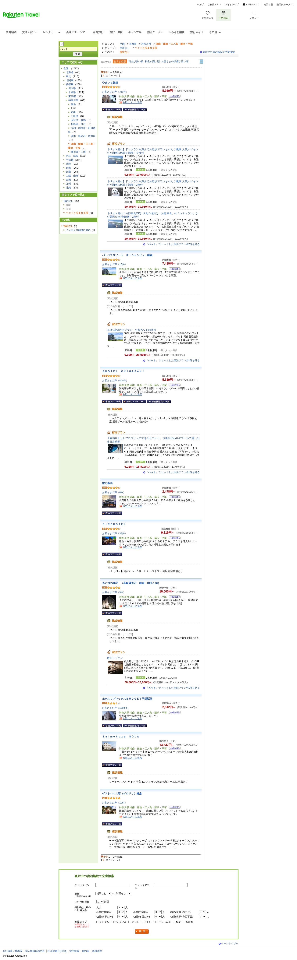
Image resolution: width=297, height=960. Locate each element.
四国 (68, 179)
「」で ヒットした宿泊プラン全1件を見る (173, 360)
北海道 (69, 72)
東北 (68, 76)
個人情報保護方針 (35, 951)
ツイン (147, 921)
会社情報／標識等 (12, 951)
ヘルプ (200, 4)
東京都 (72, 96)
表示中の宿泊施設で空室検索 (219, 52)
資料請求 (97, 951)
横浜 (73, 104)
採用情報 (74, 951)
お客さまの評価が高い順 (174, 61)
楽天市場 (268, 4)
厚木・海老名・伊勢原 (83, 136)
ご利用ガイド (214, 4)
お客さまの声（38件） (114, 533)
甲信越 (69, 159)
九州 (68, 183)
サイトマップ (232, 4)
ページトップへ (229, 943)
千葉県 (72, 92)
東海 (68, 167)
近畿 (68, 171)
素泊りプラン (115, 657)
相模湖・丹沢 (78, 124)
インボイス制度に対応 (78, 230)
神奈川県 (146, 43)
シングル (104, 921)
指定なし (125, 47)
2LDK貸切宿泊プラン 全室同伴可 (131, 329)
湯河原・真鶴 (78, 120)
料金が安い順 (135, 61)
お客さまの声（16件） (114, 264)
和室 (178, 921)
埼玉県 (72, 88)
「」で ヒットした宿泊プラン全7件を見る (173, 244)
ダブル (135, 921)
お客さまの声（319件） (115, 91)
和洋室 (189, 921)
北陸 (68, 163)
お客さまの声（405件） (115, 380)
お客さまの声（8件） (114, 492)
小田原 (74, 116)
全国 (122, 43)
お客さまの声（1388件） (116, 707)
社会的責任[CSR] (57, 951)
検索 (142, 931)
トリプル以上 (163, 921)
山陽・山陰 (72, 175)
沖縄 (68, 187)
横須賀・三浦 (78, 151)
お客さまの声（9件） (114, 592)
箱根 (73, 112)
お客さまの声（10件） (114, 802)
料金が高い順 (152, 61)
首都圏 (133, 43)
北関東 (69, 80)
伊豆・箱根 (72, 155)
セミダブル (120, 921)
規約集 (85, 951)
